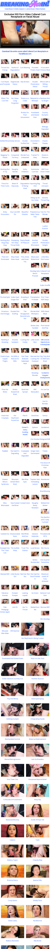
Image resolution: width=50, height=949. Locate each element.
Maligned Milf (45, 439)
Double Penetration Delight (45, 242)
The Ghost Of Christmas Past (45, 465)
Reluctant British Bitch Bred (15, 481)
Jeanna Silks (37, 880)
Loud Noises (35, 548)
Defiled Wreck (5, 141)
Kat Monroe (37, 921)
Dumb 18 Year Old (37, 820)
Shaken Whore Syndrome (5, 481)
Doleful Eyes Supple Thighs (4, 358)
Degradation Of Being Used (25, 185)
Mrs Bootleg (45, 619)
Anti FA (14, 607)
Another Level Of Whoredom (35, 242)
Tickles (44, 451)
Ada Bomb (37, 941)
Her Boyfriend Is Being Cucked (32, 638)
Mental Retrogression (12, 759)
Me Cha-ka (45, 548)
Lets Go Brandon (37, 759)
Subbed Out (5, 534)
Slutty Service (15, 141)
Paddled (5, 451)
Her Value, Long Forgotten (15, 100)
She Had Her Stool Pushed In (35, 576)
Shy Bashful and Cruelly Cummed (45, 519)
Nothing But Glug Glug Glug (5, 242)
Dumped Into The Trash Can (5, 550)
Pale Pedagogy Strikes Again (5, 609)
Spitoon (35, 427)
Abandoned (45, 479)
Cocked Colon (25, 503)
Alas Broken (25, 82)
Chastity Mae (37, 860)
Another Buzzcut (37, 679)
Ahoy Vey (37, 800)
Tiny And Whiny (12, 699)
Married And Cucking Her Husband (35, 358)
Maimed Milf (4, 574)
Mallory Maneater (12, 941)
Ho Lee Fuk (45, 389)
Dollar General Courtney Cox (12, 679)
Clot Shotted (35, 439)
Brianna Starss (12, 880)
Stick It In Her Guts (37, 658)
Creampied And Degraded (25, 453)
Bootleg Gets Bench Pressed (35, 273)
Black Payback (40, 9)
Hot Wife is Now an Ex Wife (15, 358)
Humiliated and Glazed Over (35, 114)
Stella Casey (12, 921)
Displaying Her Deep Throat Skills (15, 242)
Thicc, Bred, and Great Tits (25, 259)
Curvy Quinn (12, 900)
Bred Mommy (45, 491)
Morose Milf (45, 607)
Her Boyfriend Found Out (15, 417)
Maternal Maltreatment (37, 739)
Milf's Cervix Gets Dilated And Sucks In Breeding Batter (45, 342)
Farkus (45, 415)
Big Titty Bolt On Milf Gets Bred (45, 358)
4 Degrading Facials (38, 719)
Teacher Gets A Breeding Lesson (35, 481)
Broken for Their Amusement (25, 114)
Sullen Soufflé (45, 285)
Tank (37, 840)
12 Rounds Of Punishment (12, 800)
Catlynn (12, 840)
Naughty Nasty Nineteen (35, 505)
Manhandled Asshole (12, 739)
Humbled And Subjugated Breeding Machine (45, 375)
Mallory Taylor (12, 860)
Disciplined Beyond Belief (37, 779)
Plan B (25, 415)
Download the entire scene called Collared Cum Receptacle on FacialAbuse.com (25, 52)
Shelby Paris (37, 900)
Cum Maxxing (25, 67)
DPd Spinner (14, 631)
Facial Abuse (9, 9)
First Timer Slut (12, 779)
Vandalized (45, 427)
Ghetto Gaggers (19, 9)
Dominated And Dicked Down (12, 658)
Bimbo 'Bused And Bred (15, 391)
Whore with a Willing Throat (45, 84)
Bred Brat (35, 415)
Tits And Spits (5, 297)
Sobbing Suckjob (12, 719)
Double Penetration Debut (35, 84)
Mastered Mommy (12, 820)
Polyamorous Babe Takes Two (35, 214)
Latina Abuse (30, 9)
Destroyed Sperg (37, 699)
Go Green (35, 593)
